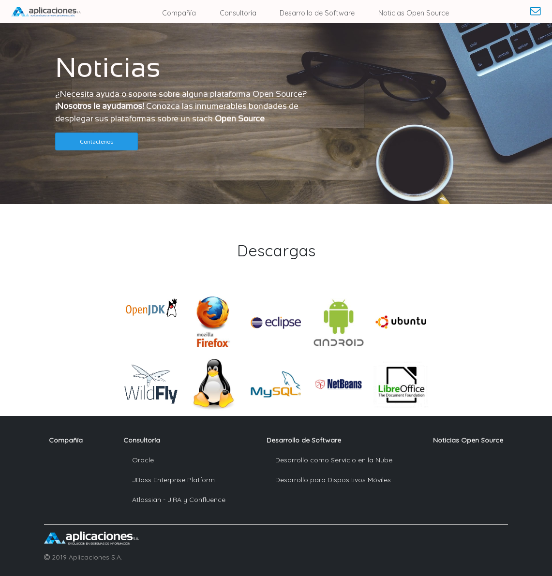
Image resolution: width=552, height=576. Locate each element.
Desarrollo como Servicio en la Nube (333, 460)
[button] (96, 141)
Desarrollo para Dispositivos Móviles (333, 479)
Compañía (179, 13)
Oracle (143, 460)
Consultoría (238, 13)
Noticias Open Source (413, 13)
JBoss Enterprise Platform (173, 479)
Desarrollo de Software (317, 13)
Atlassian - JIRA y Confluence (178, 499)
